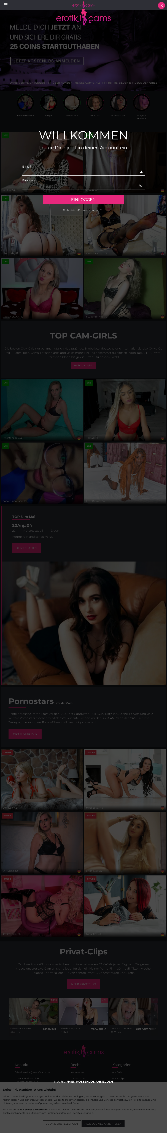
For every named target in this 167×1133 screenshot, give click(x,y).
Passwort (28, 180)
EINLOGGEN (83, 199)
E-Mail (26, 166)
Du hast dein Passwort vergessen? (82, 210)
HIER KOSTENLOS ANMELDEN (90, 1081)
